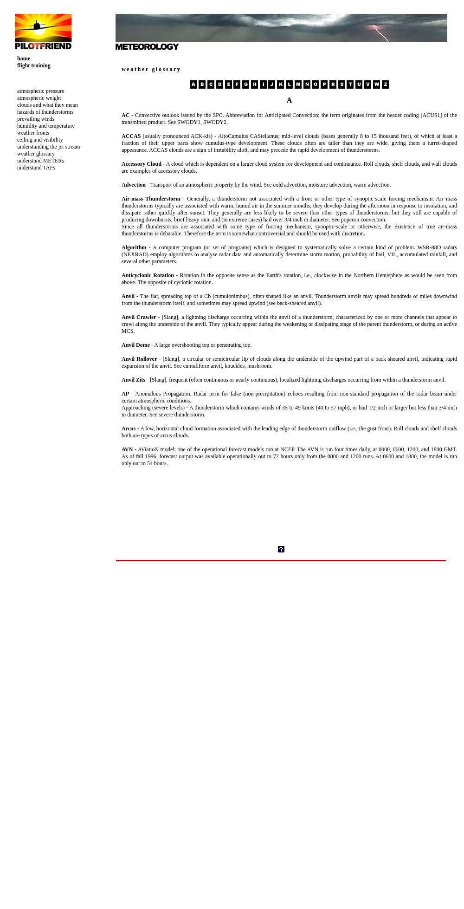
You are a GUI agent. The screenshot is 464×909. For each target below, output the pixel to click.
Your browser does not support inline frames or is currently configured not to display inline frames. (62, 157)
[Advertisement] (46, 406)
